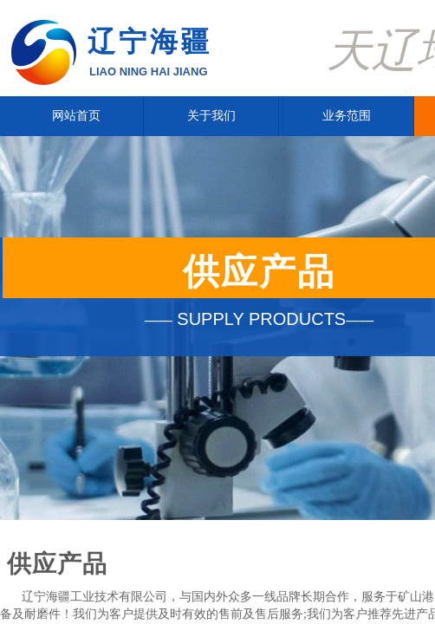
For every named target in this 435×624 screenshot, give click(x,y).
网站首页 (76, 115)
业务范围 (346, 115)
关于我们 (211, 115)
